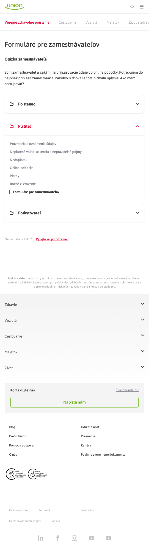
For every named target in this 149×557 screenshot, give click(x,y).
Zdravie (11, 304)
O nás (13, 454)
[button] (74, 307)
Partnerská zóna (18, 510)
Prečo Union (17, 436)
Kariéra (86, 445)
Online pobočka (21, 168)
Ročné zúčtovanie (23, 184)
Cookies (55, 521)
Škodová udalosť (127, 390)
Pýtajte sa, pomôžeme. (52, 239)
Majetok (113, 22)
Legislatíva (87, 510)
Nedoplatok (19, 160)
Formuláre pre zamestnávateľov (36, 192)
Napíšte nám (74, 402)
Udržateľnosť (90, 427)
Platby (14, 176)
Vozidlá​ (11, 320)
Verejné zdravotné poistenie (27, 22)
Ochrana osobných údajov (25, 521)
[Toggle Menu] (141, 7)
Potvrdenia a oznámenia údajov (33, 144)
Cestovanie (67, 22)
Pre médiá (88, 436)
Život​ (9, 368)
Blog (12, 427)
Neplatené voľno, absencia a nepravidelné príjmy (46, 152)
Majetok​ (11, 352)
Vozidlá (92, 22)
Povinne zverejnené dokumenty (103, 454)
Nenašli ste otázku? (18, 239)
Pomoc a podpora (21, 445)
